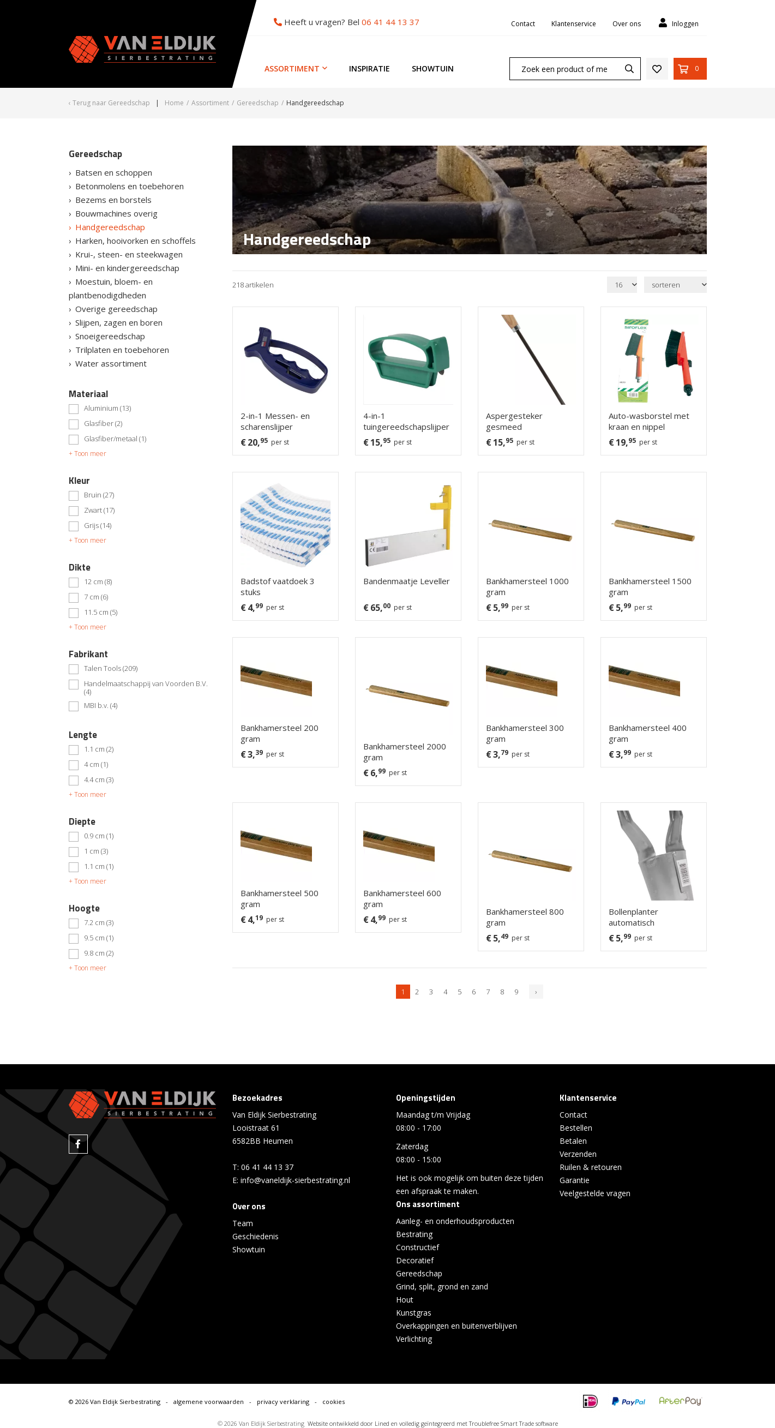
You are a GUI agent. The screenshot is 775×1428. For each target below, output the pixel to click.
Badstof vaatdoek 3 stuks (278, 586)
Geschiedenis (255, 1236)
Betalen (573, 1141)
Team (242, 1223)
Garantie (575, 1180)
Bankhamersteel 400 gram (648, 733)
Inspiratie (369, 68)
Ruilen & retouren (591, 1167)
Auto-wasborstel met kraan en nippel (649, 421)
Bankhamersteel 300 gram (525, 733)
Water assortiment (111, 363)
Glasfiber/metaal (115, 439)
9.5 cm (98, 938)
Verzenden (578, 1154)
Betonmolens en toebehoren (129, 186)
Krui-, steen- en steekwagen (129, 254)
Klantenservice (573, 23)
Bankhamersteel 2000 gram (404, 752)
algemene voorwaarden (208, 1401)
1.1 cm (98, 749)
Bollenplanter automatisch (633, 917)
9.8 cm (98, 953)
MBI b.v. (100, 705)
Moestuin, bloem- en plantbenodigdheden (111, 288)
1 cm (96, 851)
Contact (523, 23)
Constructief (417, 1247)
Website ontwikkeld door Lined (348, 1423)
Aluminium (107, 408)
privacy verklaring (283, 1401)
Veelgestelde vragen (595, 1193)
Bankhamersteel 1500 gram (650, 586)
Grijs (97, 525)
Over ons (626, 23)
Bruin (99, 495)
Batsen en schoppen (113, 172)
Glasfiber (103, 423)
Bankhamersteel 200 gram (280, 733)
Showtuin (433, 68)
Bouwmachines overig (116, 213)
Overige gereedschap (116, 308)
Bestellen (576, 1128)
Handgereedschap (110, 226)
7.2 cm (98, 923)
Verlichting (414, 1339)
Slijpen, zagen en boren (119, 322)
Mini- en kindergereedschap (127, 267)
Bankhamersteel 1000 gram (527, 586)
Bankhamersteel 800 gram (525, 917)
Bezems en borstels (113, 199)
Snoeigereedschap (110, 336)
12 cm (98, 582)
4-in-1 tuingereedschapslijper (406, 421)
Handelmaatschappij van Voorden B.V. (146, 688)
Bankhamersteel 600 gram (402, 898)
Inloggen (677, 23)
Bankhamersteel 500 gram (280, 898)
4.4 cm (98, 780)
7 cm (96, 597)
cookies (333, 1401)
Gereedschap (419, 1273)
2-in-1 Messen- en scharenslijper (275, 421)
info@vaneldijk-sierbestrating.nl (295, 1180)
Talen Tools (110, 668)
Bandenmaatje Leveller (406, 580)
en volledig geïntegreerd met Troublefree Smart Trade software (474, 1423)
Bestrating (414, 1234)
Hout (404, 1299)
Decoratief (415, 1260)
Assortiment (292, 68)
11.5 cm (100, 612)
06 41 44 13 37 (390, 21)
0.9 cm (98, 836)
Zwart (99, 510)
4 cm (96, 764)
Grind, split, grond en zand (442, 1286)
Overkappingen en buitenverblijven (456, 1326)
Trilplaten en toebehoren (122, 349)
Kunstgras (413, 1312)
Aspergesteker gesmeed (514, 421)
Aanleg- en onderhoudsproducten (455, 1221)
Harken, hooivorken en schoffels (135, 240)
